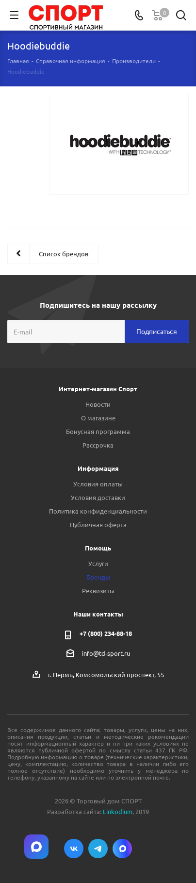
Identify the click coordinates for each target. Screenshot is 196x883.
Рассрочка (98, 445)
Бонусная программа (98, 431)
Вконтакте (73, 848)
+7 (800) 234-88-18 (106, 633)
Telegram (98, 848)
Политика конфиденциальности (98, 511)
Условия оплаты (98, 484)
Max (122, 848)
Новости (98, 404)
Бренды (98, 577)
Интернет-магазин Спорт (98, 388)
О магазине (98, 418)
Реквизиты (98, 590)
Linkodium (117, 811)
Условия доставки (98, 497)
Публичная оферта (98, 524)
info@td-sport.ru (106, 653)
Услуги (98, 563)
